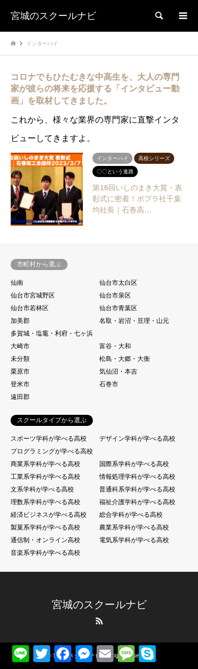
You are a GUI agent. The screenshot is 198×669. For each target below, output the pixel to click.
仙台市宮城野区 (33, 295)
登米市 (20, 384)
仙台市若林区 (30, 308)
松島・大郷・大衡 (124, 359)
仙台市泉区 (115, 295)
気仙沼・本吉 (118, 371)
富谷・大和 (115, 346)
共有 (166, 649)
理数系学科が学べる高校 (45, 502)
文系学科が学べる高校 (42, 489)
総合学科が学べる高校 (131, 514)
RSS (99, 621)
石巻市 (108, 384)
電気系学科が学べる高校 (134, 540)
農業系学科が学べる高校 (134, 527)
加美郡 (20, 320)
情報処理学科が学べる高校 (137, 476)
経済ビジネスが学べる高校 (49, 514)
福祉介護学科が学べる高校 (137, 502)
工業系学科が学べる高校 (45, 476)
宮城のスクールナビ (99, 604)
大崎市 (20, 346)
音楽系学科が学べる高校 (45, 552)
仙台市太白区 (118, 282)
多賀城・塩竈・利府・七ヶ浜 (52, 333)
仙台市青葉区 (118, 308)
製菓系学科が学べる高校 (45, 527)
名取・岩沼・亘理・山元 (134, 320)
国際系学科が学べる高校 (134, 464)
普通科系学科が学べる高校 (137, 489)
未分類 (20, 359)
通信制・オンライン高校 (45, 540)
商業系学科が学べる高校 (45, 464)
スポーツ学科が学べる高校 (49, 438)
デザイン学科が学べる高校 (137, 438)
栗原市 (20, 371)
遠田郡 (20, 397)
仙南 (17, 282)
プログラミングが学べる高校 (52, 451)
